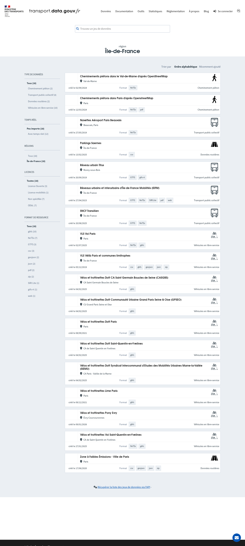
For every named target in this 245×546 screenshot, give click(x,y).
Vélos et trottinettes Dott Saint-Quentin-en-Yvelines (111, 343)
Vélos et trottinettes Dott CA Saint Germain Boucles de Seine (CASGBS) (124, 278)
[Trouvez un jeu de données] (122, 29)
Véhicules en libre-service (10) (43, 107)
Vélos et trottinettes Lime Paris (99, 391)
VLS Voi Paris (88, 234)
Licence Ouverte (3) (37, 186)
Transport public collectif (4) (42, 94)
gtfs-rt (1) (32, 289)
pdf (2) (31, 270)
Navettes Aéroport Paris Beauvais (100, 120)
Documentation (124, 11)
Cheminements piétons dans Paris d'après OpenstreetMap (116, 98)
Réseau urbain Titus (92, 165)
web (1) (31, 295)
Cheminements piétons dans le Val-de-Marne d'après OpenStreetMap (124, 76)
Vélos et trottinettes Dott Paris (98, 322)
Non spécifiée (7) (36, 198)
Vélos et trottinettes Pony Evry (98, 413)
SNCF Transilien (89, 211)
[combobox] (122, 29)
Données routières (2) (39, 101)
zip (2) (31, 276)
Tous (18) (32, 155)
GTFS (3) (32, 244)
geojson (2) (33, 257)
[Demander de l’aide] (236, 537)
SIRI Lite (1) (33, 283)
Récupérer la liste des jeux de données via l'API (124, 487)
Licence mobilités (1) (38, 192)
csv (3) (31, 250)
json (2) (31, 263)
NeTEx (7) (32, 237)
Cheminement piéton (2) (40, 88)
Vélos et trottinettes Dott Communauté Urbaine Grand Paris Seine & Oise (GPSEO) (130, 300)
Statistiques (155, 11)
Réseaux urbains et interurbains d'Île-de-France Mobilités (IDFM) (119, 188)
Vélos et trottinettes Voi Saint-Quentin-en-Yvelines (111, 435)
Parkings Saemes (90, 143)
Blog (206, 11)
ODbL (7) (32, 205)
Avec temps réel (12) (38, 133)
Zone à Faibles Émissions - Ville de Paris (104, 457)
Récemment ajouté (210, 66)
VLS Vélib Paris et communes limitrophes (105, 256)
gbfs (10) (32, 231)
